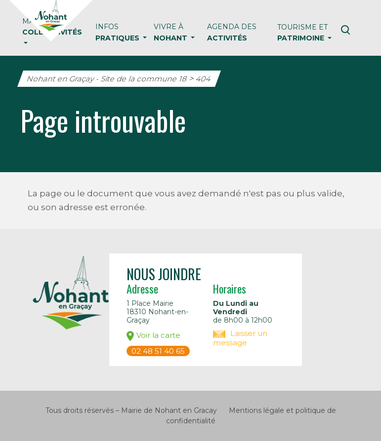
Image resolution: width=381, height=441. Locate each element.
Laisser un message (240, 338)
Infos (118, 32)
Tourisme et (302, 32)
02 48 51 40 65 (158, 351)
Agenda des (231, 32)
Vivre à (171, 32)
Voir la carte (153, 336)
